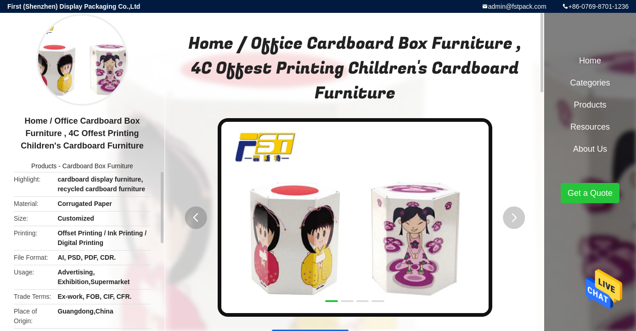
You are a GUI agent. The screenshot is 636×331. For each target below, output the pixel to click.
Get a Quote (590, 193)
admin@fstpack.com (517, 6)
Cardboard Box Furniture (97, 166)
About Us (590, 149)
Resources (590, 126)
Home (590, 60)
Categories (590, 82)
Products (43, 166)
